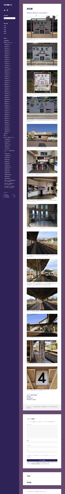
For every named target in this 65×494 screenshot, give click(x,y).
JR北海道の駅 (7, 139)
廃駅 (4, 135)
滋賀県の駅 (6, 89)
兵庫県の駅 (6, 95)
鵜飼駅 (5, 31)
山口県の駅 (6, 108)
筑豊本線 (52, 406)
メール (28, 445)
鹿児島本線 (29, 407)
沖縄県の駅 (6, 131)
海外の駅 (5, 133)
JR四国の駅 (7, 146)
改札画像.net (8, 5)
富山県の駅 (6, 72)
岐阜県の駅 (6, 82)
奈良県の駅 (6, 97)
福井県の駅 (6, 76)
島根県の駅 (6, 103)
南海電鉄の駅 (7, 176)
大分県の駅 (6, 126)
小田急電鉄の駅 (7, 155)
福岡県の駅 (6, 118)
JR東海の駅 (7, 143)
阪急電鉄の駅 (7, 168)
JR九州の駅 (7, 148)
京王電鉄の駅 (7, 157)
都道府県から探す (7, 42)
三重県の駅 (6, 88)
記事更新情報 (6, 40)
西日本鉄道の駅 (7, 178)
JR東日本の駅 (7, 141)
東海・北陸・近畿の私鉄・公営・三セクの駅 (9, 184)
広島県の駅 (6, 107)
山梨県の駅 (6, 78)
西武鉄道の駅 (7, 159)
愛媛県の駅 (6, 114)
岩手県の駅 (6, 48)
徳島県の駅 (6, 110)
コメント (29, 424)
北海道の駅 (6, 44)
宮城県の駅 (6, 50)
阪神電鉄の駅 (7, 170)
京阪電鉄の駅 (7, 172)
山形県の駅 (6, 53)
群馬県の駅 (6, 61)
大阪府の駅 (6, 93)
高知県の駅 (6, 116)
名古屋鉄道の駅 (7, 167)
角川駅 (5, 29)
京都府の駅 (6, 91)
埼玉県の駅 (6, 63)
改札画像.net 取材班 (37, 406)
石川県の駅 (6, 74)
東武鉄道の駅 (7, 161)
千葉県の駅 (6, 65)
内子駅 (5, 25)
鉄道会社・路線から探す (8, 137)
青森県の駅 (6, 46)
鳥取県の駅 (6, 101)
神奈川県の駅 (7, 69)
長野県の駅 (6, 80)
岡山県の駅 (6, 105)
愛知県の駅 (6, 86)
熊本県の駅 (6, 124)
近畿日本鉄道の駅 (8, 174)
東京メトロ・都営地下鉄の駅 (9, 150)
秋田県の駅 (6, 52)
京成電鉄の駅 (7, 163)
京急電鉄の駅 (7, 165)
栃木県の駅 (6, 59)
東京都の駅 (6, 67)
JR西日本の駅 (7, 145)
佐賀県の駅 (6, 120)
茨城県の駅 (6, 57)
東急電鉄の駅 (7, 153)
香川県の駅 (6, 112)
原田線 (56, 406)
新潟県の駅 (6, 71)
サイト (28, 450)
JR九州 (49, 406)
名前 (28, 440)
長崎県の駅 (6, 122)
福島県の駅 (6, 55)
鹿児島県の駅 (7, 129)
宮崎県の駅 (6, 127)
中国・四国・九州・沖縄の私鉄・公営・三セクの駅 (9, 187)
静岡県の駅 (6, 84)
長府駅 (5, 33)
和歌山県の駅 (7, 99)
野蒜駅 (5, 27)
